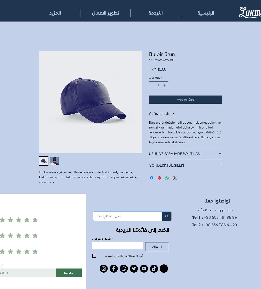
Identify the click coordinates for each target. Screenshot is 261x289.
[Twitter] (134, 269)
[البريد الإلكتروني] (116, 245)
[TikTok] (154, 269)
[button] (155, 13)
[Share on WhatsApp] (167, 177)
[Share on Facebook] (151, 177)
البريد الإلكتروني (102, 238)
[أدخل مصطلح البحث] (124, 216)
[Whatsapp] (124, 269)
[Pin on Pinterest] (159, 177)
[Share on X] (175, 177)
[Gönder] (69, 273)
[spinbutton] (158, 85)
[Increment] (164, 85)
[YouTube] (144, 269)
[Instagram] (104, 269)
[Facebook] (114, 269)
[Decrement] (152, 85)
